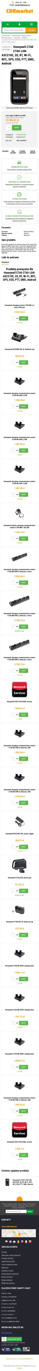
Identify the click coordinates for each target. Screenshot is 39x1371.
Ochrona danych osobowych (10, 1274)
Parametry (5, 151)
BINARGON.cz (29, 1359)
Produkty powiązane (22, 152)
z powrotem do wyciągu (6, 48)
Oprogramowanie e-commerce (15, 1359)
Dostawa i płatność (7, 1258)
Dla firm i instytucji (7, 1277)
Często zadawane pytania (9, 1264)
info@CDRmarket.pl (22, 5)
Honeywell (17, 37)
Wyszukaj (32, 30)
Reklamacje (5, 1268)
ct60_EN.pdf (5, 264)
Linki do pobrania (32, 152)
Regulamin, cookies (7, 1271)
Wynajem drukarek (7, 1280)
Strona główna (6, 35)
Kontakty (4, 1252)
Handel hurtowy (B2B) (8, 1261)
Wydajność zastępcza (8, 1283)
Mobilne (24, 37)
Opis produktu (13, 152)
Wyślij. (30, 1211)
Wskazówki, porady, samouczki (11, 1255)
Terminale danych (7, 37)
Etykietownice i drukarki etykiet (21, 35)
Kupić (17, 128)
